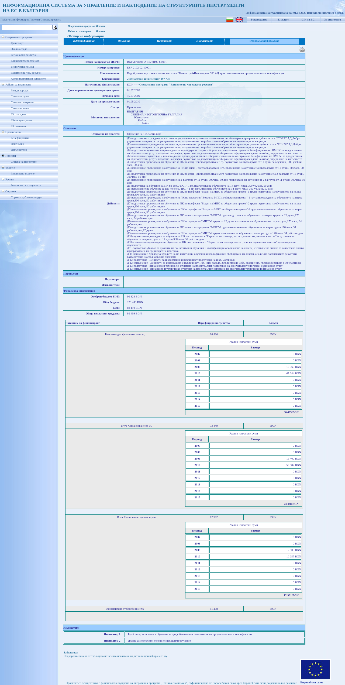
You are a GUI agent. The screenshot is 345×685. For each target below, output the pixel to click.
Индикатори (204, 40)
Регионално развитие (24, 54)
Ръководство (259, 19)
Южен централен (21, 120)
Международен (20, 90)
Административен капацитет (28, 78)
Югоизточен (18, 126)
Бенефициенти (20, 137)
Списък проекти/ (51, 19)
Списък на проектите (24, 161)
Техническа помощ (22, 66)
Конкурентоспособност (25, 60)
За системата (332, 19)
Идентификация (84, 40)
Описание (124, 40)
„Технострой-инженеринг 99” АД (148, 78)
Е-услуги (283, 19)
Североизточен (20, 108)
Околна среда (19, 48)
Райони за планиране (18, 84)
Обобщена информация (265, 40)
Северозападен (20, 96)
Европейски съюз (311, 682)
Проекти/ (35, 19)
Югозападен (18, 114)
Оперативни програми (19, 37)
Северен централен (22, 102)
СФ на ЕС (308, 19)
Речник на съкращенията (26, 185)
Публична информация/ (15, 19)
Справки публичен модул (26, 197)
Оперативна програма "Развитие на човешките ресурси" (176, 84)
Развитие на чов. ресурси (26, 72)
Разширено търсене (22, 173)
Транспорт (17, 43)
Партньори (17, 143)
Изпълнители (19, 149)
